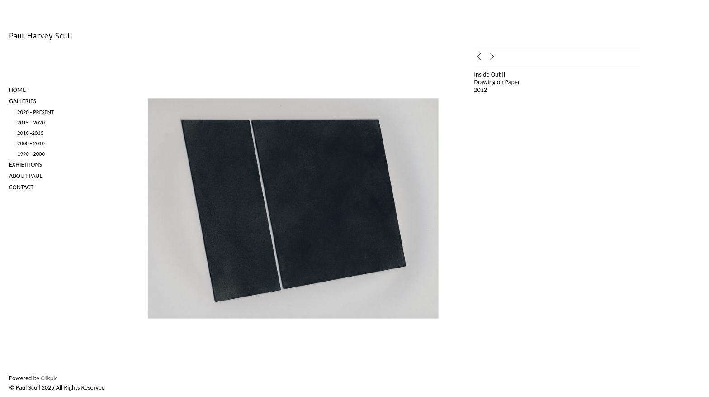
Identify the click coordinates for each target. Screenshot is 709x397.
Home (17, 90)
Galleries (22, 101)
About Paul (25, 176)
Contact (21, 187)
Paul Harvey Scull (41, 36)
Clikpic (49, 378)
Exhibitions (25, 164)
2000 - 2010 (31, 143)
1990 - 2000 (31, 153)
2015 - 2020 (31, 122)
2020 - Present (35, 112)
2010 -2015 (30, 132)
